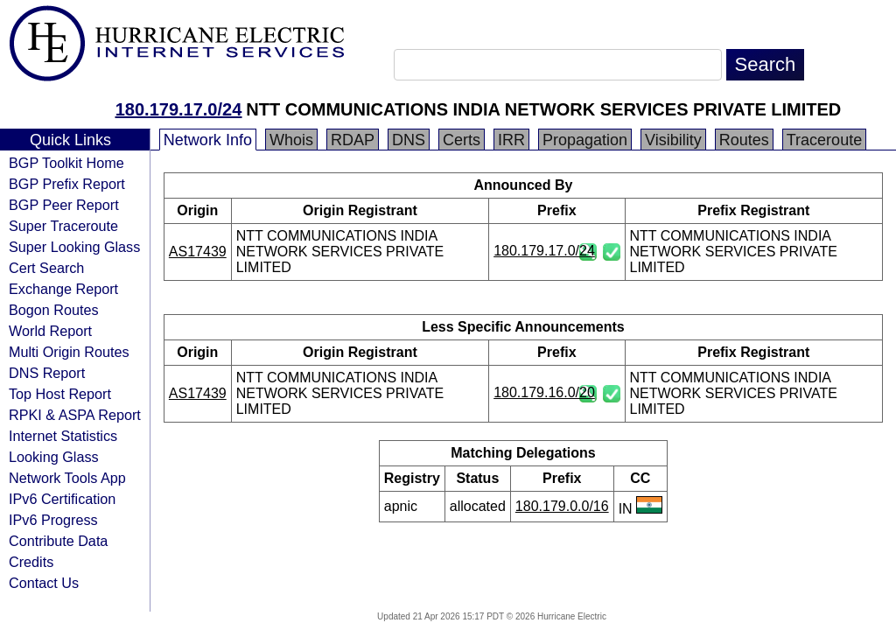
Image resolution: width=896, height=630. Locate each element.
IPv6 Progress (53, 520)
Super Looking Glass (74, 247)
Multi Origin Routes (69, 352)
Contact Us (44, 583)
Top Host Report (60, 394)
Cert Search (46, 268)
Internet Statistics (63, 436)
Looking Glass (54, 457)
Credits (31, 562)
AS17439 (198, 251)
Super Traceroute (63, 226)
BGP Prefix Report (67, 184)
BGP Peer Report (64, 205)
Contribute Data (58, 541)
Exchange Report (63, 289)
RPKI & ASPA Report (75, 415)
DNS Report (47, 373)
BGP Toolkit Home (66, 163)
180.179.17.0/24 (179, 109)
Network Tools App (67, 478)
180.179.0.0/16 (562, 506)
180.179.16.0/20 (544, 392)
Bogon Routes (54, 310)
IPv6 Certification (62, 499)
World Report (50, 331)
